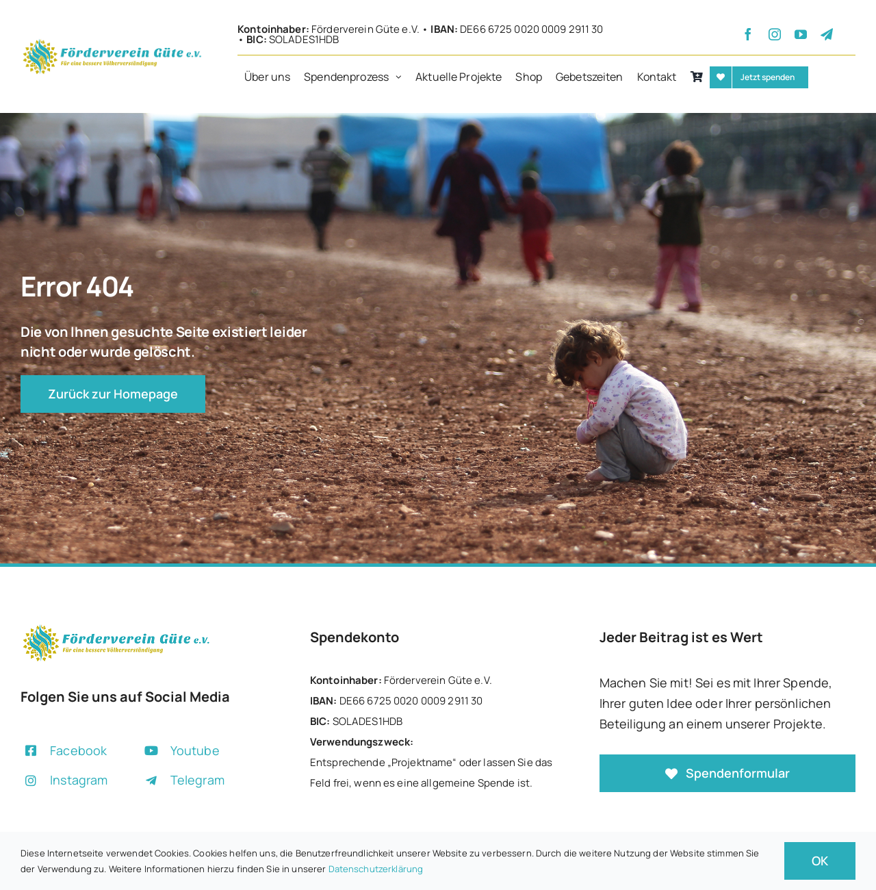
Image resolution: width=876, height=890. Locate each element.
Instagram (78, 780)
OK (820, 860)
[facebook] (748, 34)
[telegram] (827, 34)
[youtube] (801, 34)
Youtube (195, 750)
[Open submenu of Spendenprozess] (402, 77)
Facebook (78, 750)
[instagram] (775, 34)
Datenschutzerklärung (376, 869)
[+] (112, 42)
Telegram (197, 780)
